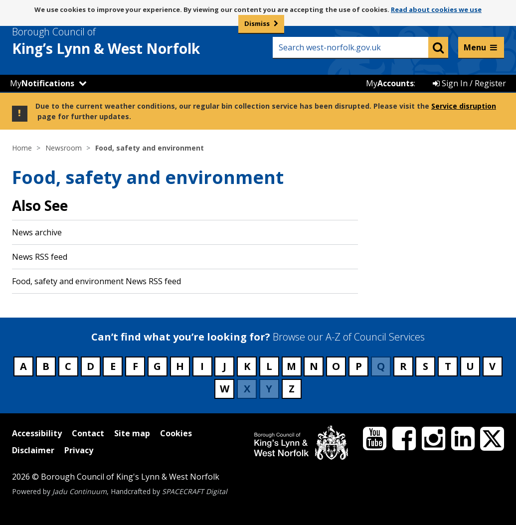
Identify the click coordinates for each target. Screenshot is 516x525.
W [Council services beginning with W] (224, 388)
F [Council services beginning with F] (135, 366)
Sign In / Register (469, 83)
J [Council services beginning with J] (224, 366)
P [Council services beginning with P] (358, 366)
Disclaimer (33, 450)
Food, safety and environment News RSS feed (96, 281)
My (42, 83)
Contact (88, 433)
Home (22, 148)
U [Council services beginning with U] (470, 366)
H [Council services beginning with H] (180, 366)
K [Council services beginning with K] (247, 366)
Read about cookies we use (436, 9)
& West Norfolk (124, 41)
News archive (37, 232)
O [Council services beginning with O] (336, 366)
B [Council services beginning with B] (45, 366)
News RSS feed (39, 256)
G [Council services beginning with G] (157, 366)
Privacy (78, 450)
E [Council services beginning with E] (113, 366)
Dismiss (257, 23)
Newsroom (63, 148)
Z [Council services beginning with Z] (292, 388)
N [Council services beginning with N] (314, 366)
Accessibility (37, 433)
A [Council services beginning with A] (23, 366)
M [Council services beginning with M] (291, 366)
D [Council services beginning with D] (90, 366)
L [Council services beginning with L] (269, 366)
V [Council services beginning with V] (492, 366)
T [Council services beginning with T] (448, 366)
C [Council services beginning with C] (68, 366)
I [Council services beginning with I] (202, 366)
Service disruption (463, 106)
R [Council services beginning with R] (403, 366)
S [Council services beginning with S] (425, 366)
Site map (132, 433)
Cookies (176, 433)
